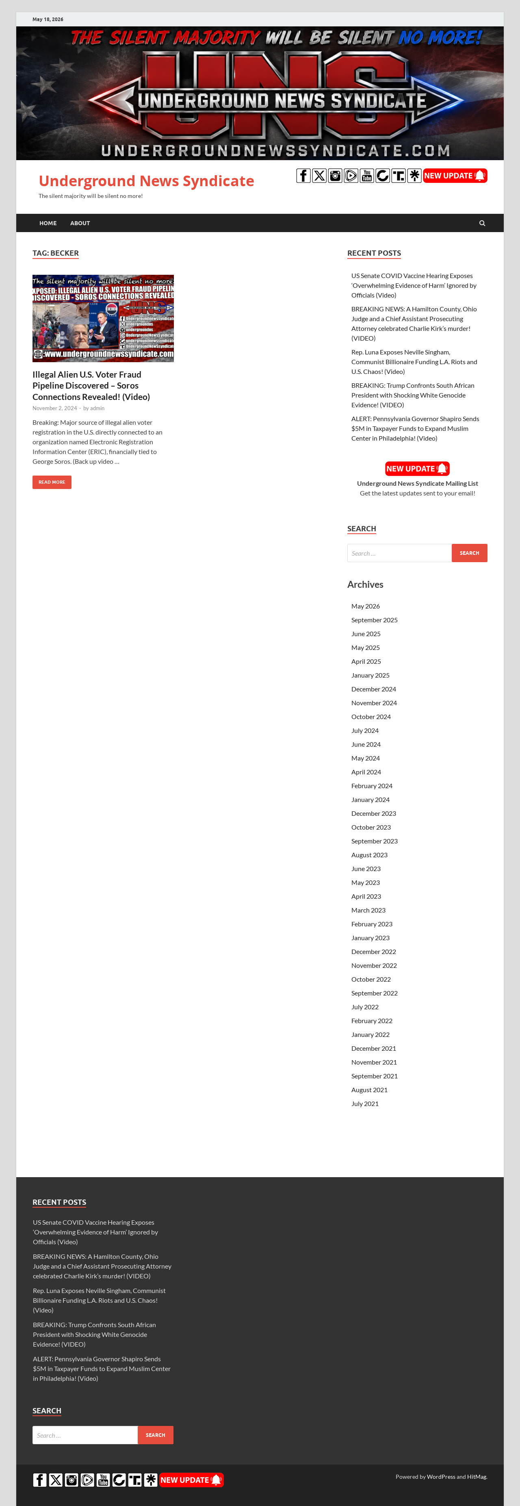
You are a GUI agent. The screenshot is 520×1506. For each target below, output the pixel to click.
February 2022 (371, 1020)
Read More (48, 480)
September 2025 (374, 620)
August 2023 (369, 854)
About (80, 223)
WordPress (441, 1476)
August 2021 (369, 1089)
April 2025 (366, 661)
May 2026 (365, 606)
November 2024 (374, 702)
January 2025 (370, 675)
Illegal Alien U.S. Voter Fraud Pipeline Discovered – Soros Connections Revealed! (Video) (91, 385)
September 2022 (374, 993)
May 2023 (365, 882)
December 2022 (373, 951)
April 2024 (366, 772)
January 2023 (370, 937)
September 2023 (374, 841)
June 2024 (366, 744)
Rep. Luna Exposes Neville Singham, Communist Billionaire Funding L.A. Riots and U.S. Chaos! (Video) (414, 361)
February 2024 (371, 785)
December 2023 (373, 813)
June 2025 (366, 633)
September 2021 (374, 1076)
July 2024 (365, 730)
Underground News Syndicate (146, 181)
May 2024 (365, 758)
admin (97, 408)
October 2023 (371, 827)
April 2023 (366, 896)
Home (47, 223)
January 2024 (370, 799)
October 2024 (371, 716)
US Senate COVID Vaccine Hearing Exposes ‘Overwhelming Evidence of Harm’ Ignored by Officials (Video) (414, 285)
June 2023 (366, 868)
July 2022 (365, 1007)
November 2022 (374, 965)
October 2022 (371, 979)
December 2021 (373, 1048)
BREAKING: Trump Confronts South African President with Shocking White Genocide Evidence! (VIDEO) (412, 395)
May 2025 (365, 647)
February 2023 (371, 924)
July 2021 (365, 1103)
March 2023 (368, 910)
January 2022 (370, 1034)
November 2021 (374, 1062)
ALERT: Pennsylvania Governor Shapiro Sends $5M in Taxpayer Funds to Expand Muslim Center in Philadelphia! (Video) (415, 428)
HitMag (476, 1476)
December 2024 (373, 689)
